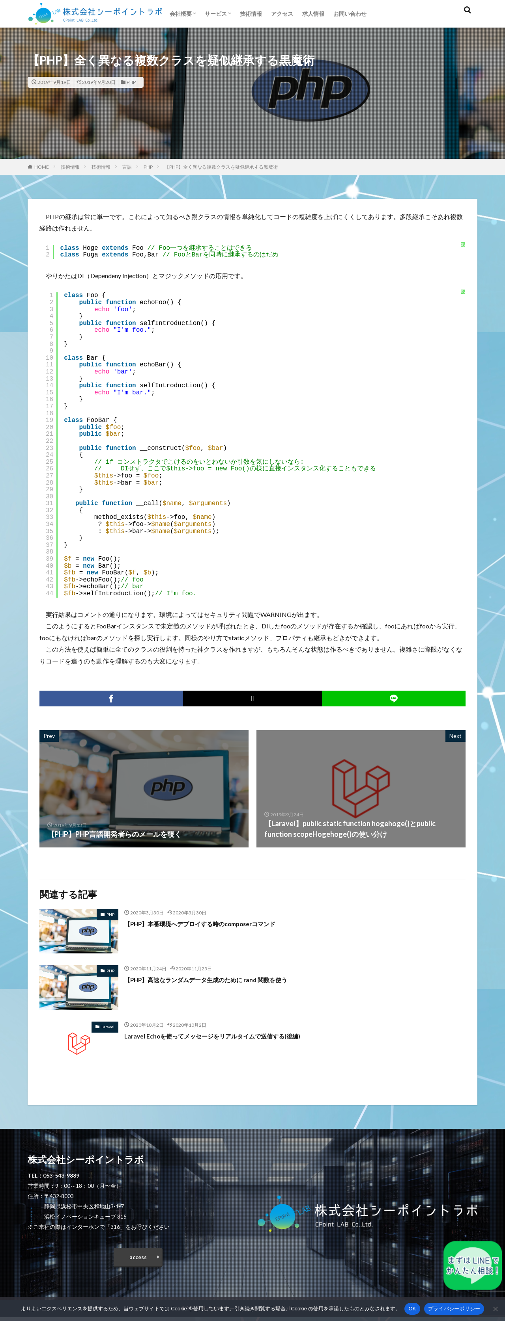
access (138, 1259)
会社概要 (181, 13)
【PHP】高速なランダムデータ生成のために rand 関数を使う (221, 979)
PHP (131, 82)
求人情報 (313, 13)
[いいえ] (495, 1309)
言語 (127, 167)
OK (412, 1309)
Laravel (107, 1026)
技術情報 (251, 13)
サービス (216, 13)
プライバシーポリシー (454, 1309)
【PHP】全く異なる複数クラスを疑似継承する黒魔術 (221, 167)
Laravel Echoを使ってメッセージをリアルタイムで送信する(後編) (228, 1035)
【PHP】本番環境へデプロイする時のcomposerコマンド (214, 923)
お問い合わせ (350, 13)
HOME (41, 167)
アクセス (282, 13)
